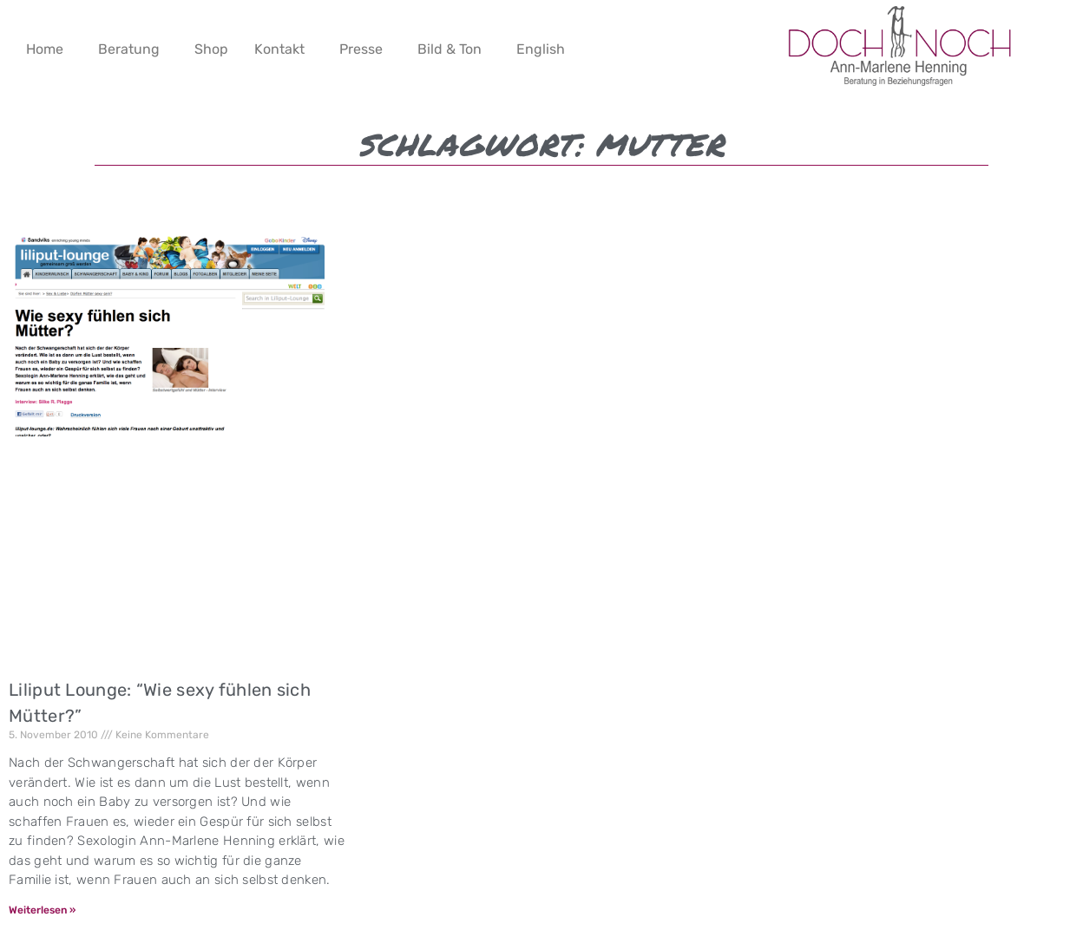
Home (44, 49)
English (540, 49)
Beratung (129, 49)
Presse (361, 49)
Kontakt (279, 49)
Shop (211, 49)
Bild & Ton (449, 49)
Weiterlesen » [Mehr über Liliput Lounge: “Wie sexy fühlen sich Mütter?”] (42, 910)
